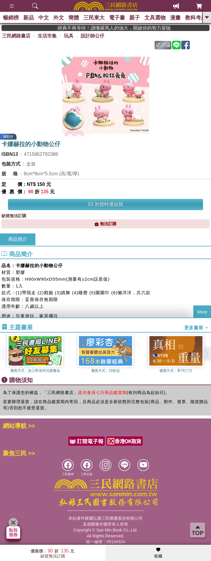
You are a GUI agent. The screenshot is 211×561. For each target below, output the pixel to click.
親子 (134, 18)
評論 (163, 45)
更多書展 (196, 327)
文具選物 (155, 18)
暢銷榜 (11, 18)
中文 (43, 18)
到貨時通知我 (105, 204)
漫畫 (175, 18)
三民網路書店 (16, 35)
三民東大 (94, 18)
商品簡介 (17, 239)
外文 (58, 18)
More (202, 311)
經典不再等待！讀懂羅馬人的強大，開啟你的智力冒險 (124, 27)
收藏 (158, 553)
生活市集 (47, 35)
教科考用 (195, 18)
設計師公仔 (92, 35)
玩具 (68, 35)
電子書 (117, 18)
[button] (206, 353)
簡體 (73, 18)
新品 (28, 18)
